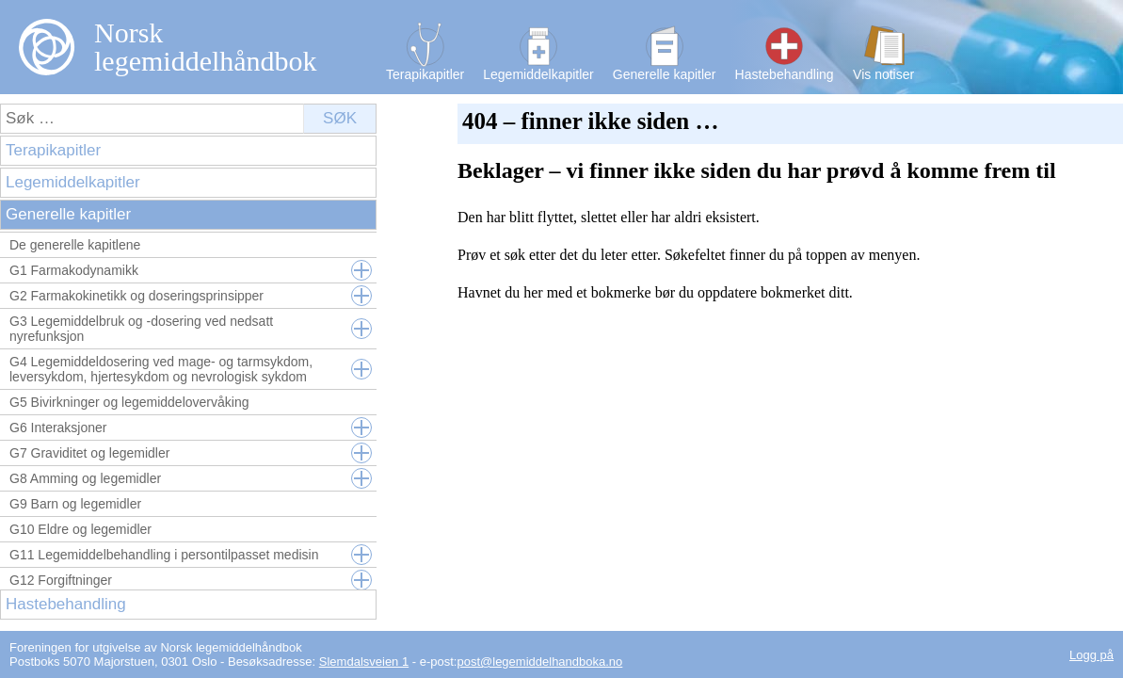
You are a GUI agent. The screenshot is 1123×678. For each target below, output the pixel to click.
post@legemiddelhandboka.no (539, 661)
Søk (340, 118)
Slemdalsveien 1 (364, 661)
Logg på (1091, 655)
